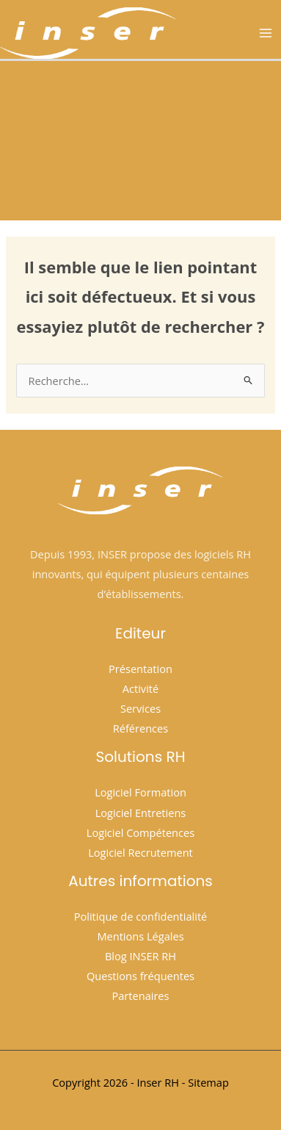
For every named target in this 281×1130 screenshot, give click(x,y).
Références (140, 728)
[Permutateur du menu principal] (265, 33)
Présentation (140, 668)
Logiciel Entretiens (140, 812)
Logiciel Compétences (140, 832)
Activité (140, 688)
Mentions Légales (140, 936)
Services (140, 708)
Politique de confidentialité (141, 916)
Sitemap (208, 1082)
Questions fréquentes (140, 975)
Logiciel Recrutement (140, 852)
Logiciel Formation (140, 792)
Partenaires (140, 995)
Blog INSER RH (140, 956)
